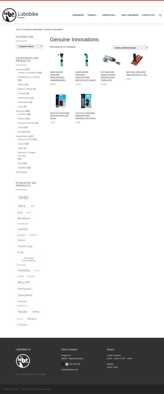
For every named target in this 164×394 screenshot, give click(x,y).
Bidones (21, 84)
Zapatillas (22, 168)
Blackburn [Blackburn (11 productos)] (24, 218)
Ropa (20, 163)
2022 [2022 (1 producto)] (32, 206)
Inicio (18, 29)
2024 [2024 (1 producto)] (29, 212)
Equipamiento (22, 136)
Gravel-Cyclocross (26, 123)
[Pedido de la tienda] (130, 47)
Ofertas (19, 172)
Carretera (22, 114)
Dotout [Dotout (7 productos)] (21, 240)
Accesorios (21, 69)
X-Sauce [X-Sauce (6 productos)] (22, 324)
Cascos (21, 144)
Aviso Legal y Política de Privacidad (31, 374)
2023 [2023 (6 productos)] (20, 212)
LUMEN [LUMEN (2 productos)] (20, 276)
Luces (20, 106)
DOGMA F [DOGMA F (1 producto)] (34, 235)
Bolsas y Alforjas (25, 89)
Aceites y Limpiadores (28, 72)
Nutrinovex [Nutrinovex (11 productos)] (24, 288)
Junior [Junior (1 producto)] (37, 270)
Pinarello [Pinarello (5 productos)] (22, 301)
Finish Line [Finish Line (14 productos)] (25, 246)
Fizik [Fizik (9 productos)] (20, 252)
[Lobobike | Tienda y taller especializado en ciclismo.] (9, 15)
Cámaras (22, 93)
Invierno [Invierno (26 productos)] (24, 270)
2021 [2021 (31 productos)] (22, 206)
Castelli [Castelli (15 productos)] (23, 229)
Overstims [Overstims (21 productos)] (25, 295)
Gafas (20, 148)
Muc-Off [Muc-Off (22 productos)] (23, 282)
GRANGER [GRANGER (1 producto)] (21, 265)
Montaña (22, 132)
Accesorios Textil (25, 139)
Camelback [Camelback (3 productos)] (22, 224)
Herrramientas (24, 98)
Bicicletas (20, 111)
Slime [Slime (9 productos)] (36, 311)
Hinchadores (23, 102)
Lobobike (14, 389)
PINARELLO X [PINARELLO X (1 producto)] (22, 306)
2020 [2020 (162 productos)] (23, 197)
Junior (20, 127)
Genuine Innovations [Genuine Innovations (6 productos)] (29, 259)
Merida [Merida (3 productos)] (31, 276)
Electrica (22, 118)
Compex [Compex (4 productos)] (21, 235)
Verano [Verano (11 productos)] (31, 318)
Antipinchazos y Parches (29, 77)
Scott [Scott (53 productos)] (22, 312)
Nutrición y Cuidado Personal (26, 154)
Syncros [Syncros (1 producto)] (20, 319)
